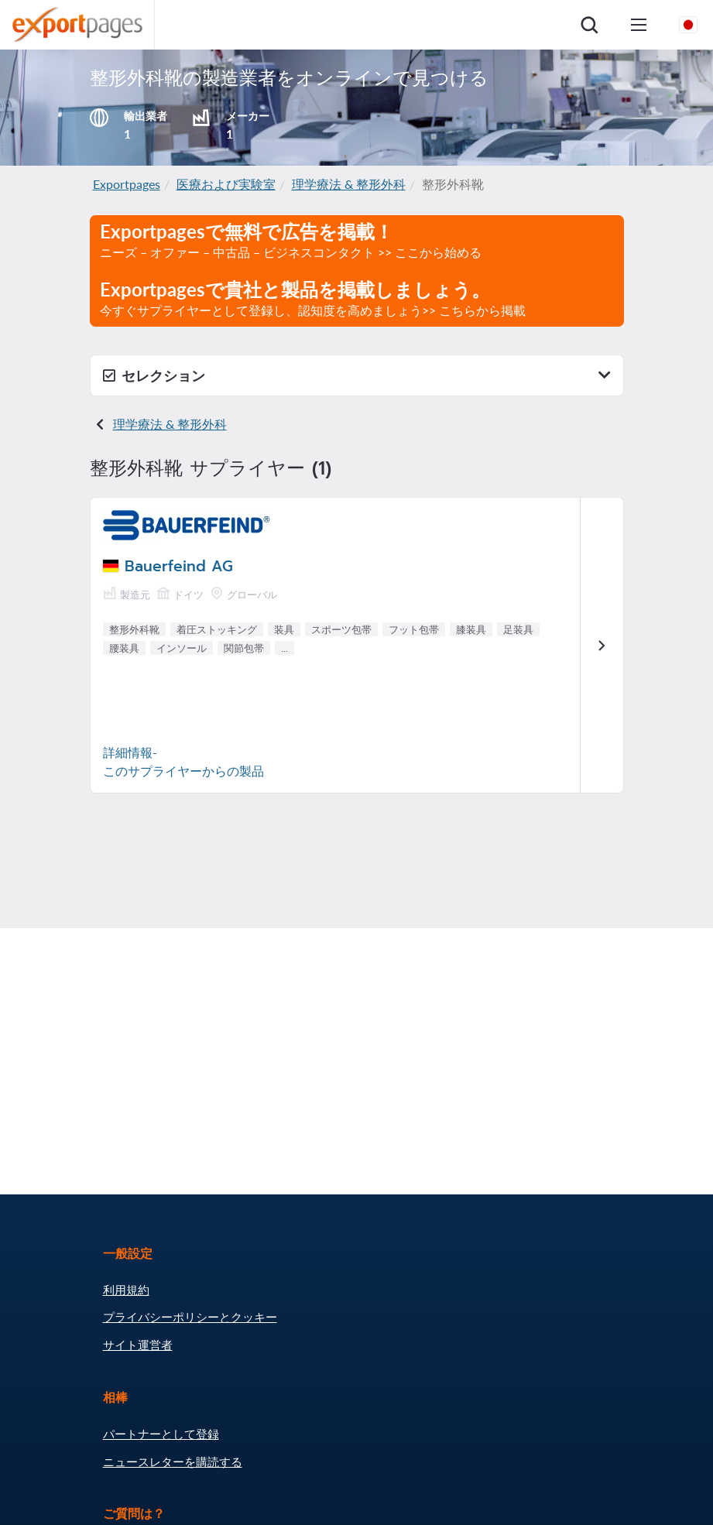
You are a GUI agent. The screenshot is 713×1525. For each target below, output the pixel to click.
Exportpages (126, 183)
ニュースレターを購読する (172, 1461)
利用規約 (126, 1290)
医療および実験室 (226, 183)
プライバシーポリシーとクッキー (190, 1317)
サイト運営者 (138, 1345)
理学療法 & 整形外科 (349, 183)
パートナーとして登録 (161, 1434)
